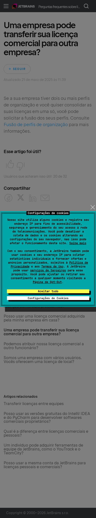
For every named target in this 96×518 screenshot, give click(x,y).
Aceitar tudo (48, 291)
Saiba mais (77, 243)
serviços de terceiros (48, 270)
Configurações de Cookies (48, 298)
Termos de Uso (52, 266)
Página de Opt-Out (47, 282)
